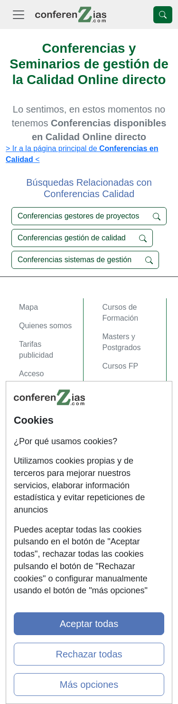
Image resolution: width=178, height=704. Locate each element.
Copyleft (33, 499)
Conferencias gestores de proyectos (89, 216)
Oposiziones (123, 413)
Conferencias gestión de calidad (82, 238)
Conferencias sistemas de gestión (85, 260)
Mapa (28, 307)
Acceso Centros (46, 403)
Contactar (35, 443)
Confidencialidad (47, 461)
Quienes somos (45, 326)
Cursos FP (121, 366)
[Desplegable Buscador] (162, 14)
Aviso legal (37, 480)
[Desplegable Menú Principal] (18, 14)
